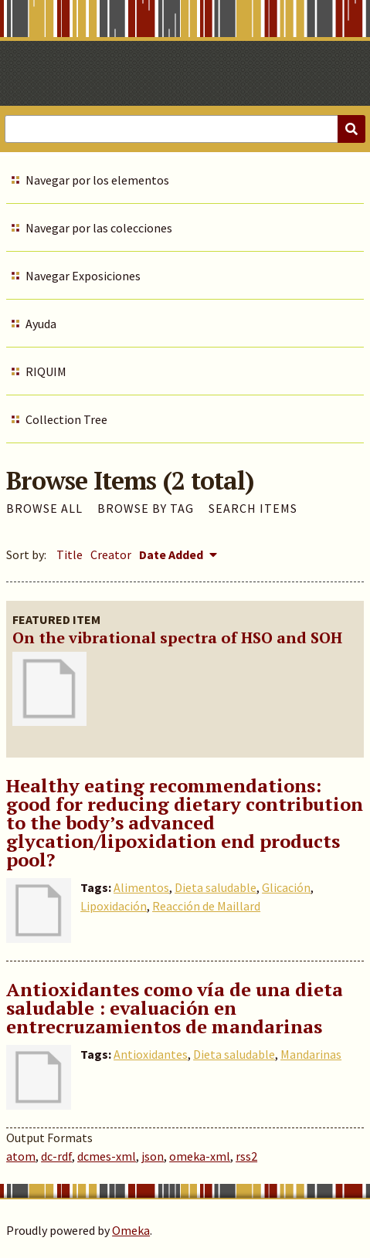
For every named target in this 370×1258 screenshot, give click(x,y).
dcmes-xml (106, 1156)
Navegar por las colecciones (98, 228)
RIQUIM (45, 371)
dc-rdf (56, 1156)
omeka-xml (199, 1156)
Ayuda (40, 323)
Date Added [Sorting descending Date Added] (172, 554)
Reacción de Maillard (206, 906)
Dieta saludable (215, 887)
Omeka (131, 1230)
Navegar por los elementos (97, 180)
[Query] (185, 129)
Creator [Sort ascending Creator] (110, 554)
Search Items (253, 508)
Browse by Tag (145, 508)
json (152, 1156)
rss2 (246, 1156)
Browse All (44, 508)
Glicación (286, 887)
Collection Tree (66, 419)
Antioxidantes (151, 1054)
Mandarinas (310, 1054)
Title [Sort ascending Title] (69, 554)
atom (21, 1156)
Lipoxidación (113, 906)
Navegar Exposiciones (83, 275)
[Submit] (351, 129)
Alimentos (141, 887)
